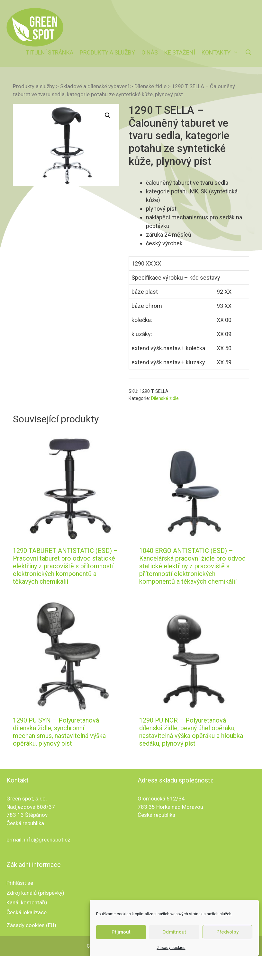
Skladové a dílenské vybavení (94, 86)
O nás (149, 52)
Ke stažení (179, 52)
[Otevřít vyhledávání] (249, 53)
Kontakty (221, 53)
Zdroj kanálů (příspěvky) (35, 893)
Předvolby (227, 940)
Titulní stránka (49, 52)
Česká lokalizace (26, 912)
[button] (107, 115)
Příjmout (121, 940)
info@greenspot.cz (47, 839)
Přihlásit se (19, 883)
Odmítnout (174, 940)
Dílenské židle (150, 86)
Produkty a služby (107, 52)
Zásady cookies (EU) (31, 925)
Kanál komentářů (26, 902)
